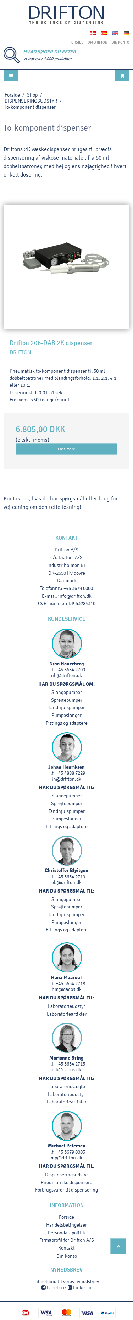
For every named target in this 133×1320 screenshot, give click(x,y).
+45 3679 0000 (78, 588)
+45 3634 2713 (70, 1064)
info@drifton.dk (75, 596)
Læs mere (66, 449)
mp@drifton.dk (66, 1158)
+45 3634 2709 (70, 670)
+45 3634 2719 (70, 877)
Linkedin (80, 1288)
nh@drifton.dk (66, 675)
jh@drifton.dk (66, 779)
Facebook (54, 1288)
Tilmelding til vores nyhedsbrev (66, 1282)
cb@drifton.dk (66, 882)
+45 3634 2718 (70, 984)
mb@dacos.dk (66, 1070)
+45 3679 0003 (70, 1152)
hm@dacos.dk (67, 989)
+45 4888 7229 (70, 773)
